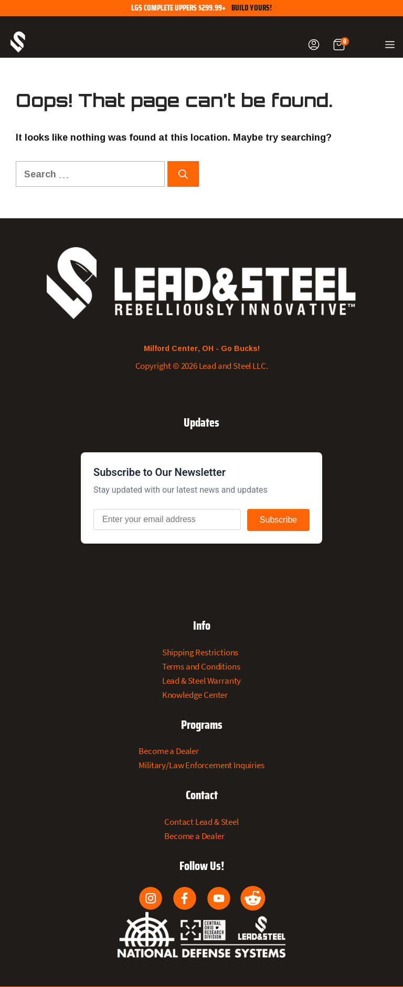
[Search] (183, 174)
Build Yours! (251, 8)
